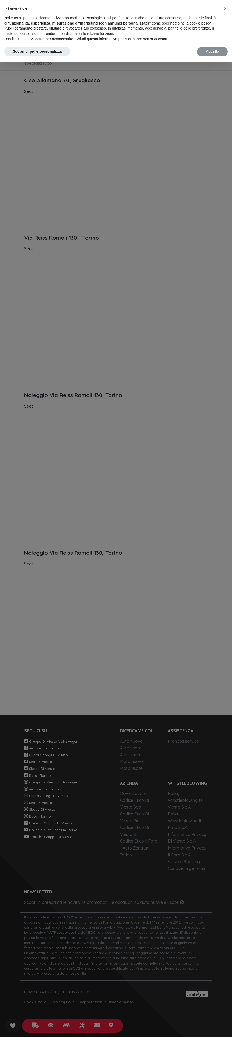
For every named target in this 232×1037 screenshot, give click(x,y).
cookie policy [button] (199, 23)
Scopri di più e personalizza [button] (37, 51)
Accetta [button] (212, 51)
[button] (225, 8)
